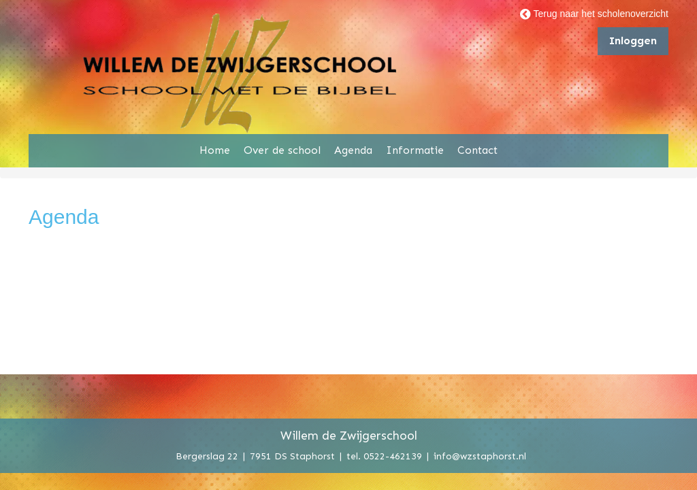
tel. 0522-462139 (384, 455)
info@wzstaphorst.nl (480, 455)
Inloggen (633, 40)
